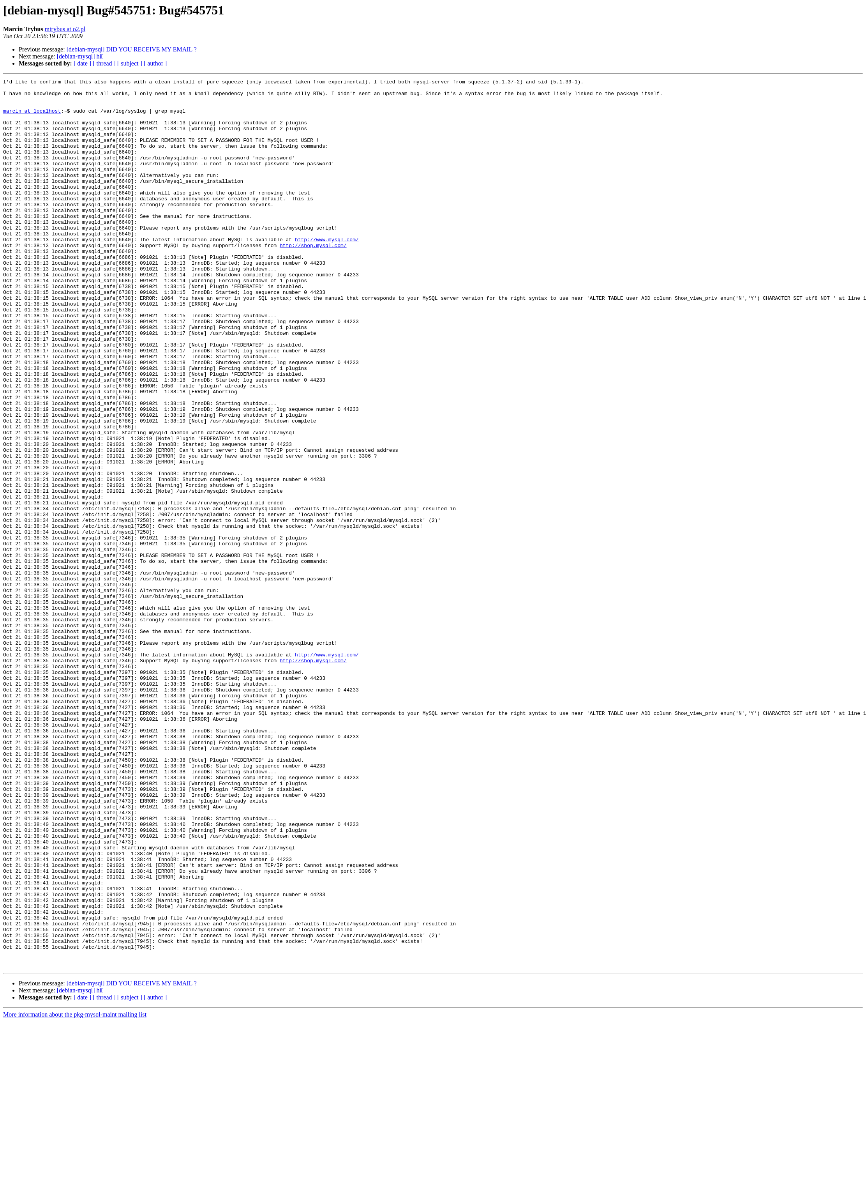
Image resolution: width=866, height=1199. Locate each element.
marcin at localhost (32, 117)
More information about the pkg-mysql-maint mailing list (74, 1192)
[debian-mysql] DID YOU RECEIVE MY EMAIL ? (132, 49)
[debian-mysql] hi (80, 56)
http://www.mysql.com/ (327, 272)
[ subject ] (129, 63)
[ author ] (155, 63)
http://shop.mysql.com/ (313, 279)
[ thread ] (104, 63)
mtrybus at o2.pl (65, 29)
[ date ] (82, 63)
